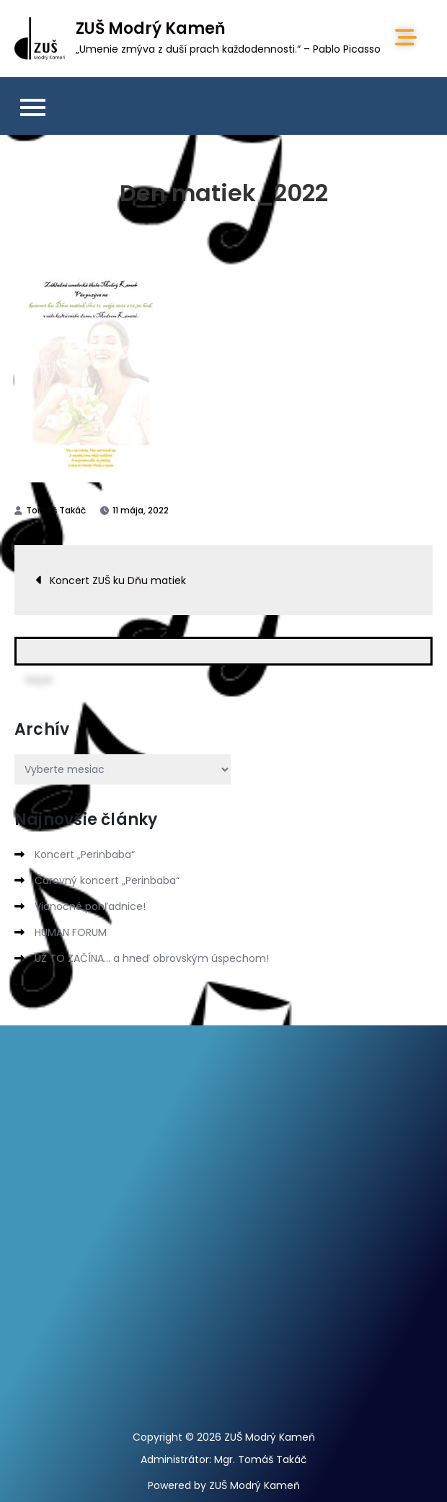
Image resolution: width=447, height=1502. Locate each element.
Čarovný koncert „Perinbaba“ (107, 880)
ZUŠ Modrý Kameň (151, 28)
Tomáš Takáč (56, 510)
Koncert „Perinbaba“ (85, 854)
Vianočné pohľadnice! (90, 906)
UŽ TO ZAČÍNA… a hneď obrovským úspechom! (152, 958)
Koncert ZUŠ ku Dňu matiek (118, 580)
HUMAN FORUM (71, 932)
